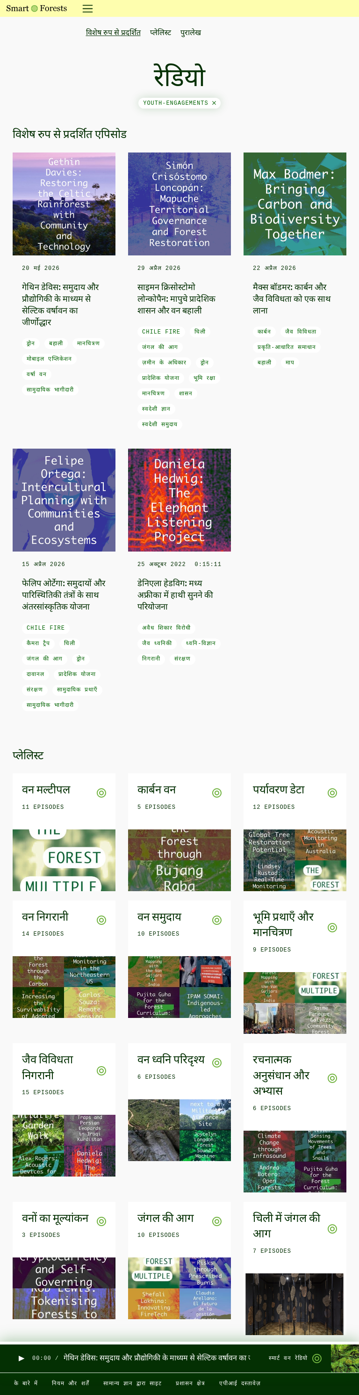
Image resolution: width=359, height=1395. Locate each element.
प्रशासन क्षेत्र (190, 1383)
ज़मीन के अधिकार (164, 363)
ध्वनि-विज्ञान (201, 643)
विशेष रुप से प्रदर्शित (113, 33)
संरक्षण (35, 690)
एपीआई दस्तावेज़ (240, 1383)
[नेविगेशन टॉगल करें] (84, 8)
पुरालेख (190, 33)
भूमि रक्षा (204, 378)
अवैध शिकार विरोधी (166, 628)
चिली (200, 332)
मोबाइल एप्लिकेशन (49, 359)
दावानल (35, 674)
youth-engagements (179, 103)
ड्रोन (31, 344)
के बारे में (26, 1383)
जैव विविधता (300, 332)
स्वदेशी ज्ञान (156, 409)
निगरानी (151, 659)
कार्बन (264, 332)
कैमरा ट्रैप (38, 643)
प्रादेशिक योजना (161, 378)
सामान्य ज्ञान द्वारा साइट (132, 1383)
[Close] (214, 103)
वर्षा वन (37, 374)
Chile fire (161, 332)
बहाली (56, 344)
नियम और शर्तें (70, 1383)
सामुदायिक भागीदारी (50, 390)
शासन (186, 394)
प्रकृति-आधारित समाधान (287, 347)
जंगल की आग (160, 347)
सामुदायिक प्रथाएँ (77, 690)
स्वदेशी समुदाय (160, 424)
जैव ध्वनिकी (157, 643)
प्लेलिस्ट (160, 33)
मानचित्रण (88, 344)
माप (290, 363)
